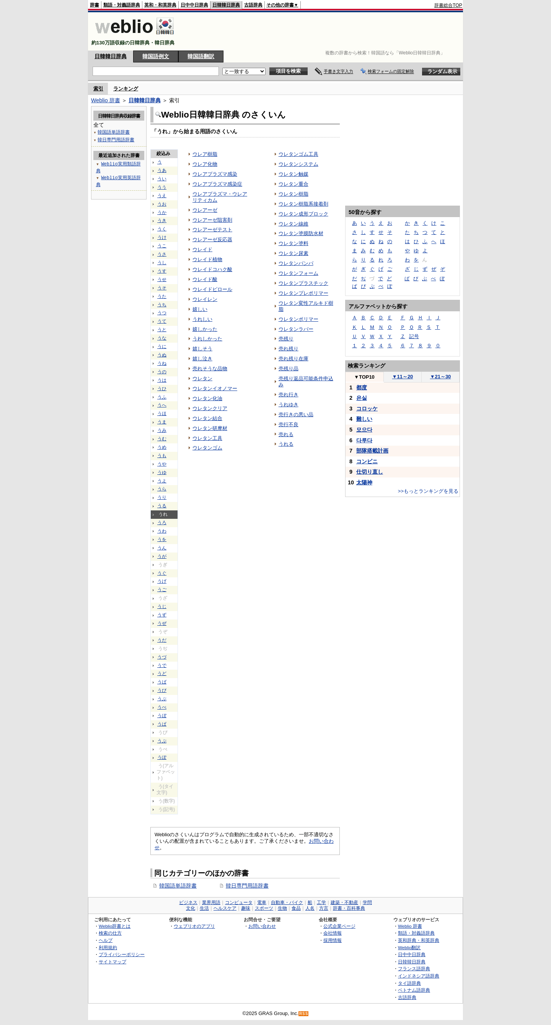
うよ (161, 481)
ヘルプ (105, 940)
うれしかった (207, 339)
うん (161, 548)
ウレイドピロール (212, 289)
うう (161, 187)
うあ (161, 170)
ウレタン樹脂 (293, 194)
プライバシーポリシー (122, 954)
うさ (161, 254)
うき (161, 220)
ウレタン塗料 (293, 243)
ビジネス (188, 902)
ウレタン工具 (207, 438)
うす (161, 271)
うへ (161, 405)
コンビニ (367, 461)
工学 (321, 902)
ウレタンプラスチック (303, 283)
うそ (161, 288)
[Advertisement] (323, 31)
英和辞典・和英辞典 (418, 940)
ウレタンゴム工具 (298, 154)
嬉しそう (202, 348)
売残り (286, 339)
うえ (161, 195)
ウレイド (202, 249)
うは (161, 380)
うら (161, 489)
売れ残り (288, 348)
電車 (261, 902)
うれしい (202, 319)
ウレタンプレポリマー (303, 293)
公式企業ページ (339, 926)
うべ (161, 707)
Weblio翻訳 (409, 947)
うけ (161, 237)
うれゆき (288, 404)
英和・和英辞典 (160, 5)
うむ (161, 438)
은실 (361, 398)
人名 (310, 908)
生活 (204, 908)
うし (161, 262)
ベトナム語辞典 (414, 989)
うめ (161, 447)
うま (161, 422)
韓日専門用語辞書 (247, 886)
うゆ (161, 472)
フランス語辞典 (414, 968)
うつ (161, 313)
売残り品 (288, 368)
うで (161, 665)
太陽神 (364, 482)
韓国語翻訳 (200, 56)
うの (161, 371)
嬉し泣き (202, 358)
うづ (161, 657)
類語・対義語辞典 (121, 5)
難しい (364, 419)
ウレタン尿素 (293, 253)
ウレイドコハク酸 (212, 269)
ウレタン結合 (207, 418)
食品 (296, 908)
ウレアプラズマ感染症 (217, 184)
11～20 (402, 376)
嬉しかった (204, 329)
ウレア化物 (204, 164)
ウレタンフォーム (298, 273)
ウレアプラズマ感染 (214, 174)
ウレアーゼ (204, 210)
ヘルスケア (225, 908)
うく (161, 229)
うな (161, 338)
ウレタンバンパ (296, 263)
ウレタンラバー (296, 329)
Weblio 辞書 (105, 100)
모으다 (364, 430)
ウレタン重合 (293, 184)
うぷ (161, 741)
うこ (161, 245)
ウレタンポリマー (298, 319)
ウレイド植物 (207, 259)
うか (161, 212)
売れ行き (288, 394)
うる (161, 505)
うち (161, 304)
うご (161, 589)
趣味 (245, 908)
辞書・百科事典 (349, 908)
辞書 (94, 5)
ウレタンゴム (207, 448)
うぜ (161, 623)
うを (161, 539)
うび (161, 690)
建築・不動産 (344, 902)
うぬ (161, 355)
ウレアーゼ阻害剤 (212, 220)
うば (161, 682)
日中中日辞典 (194, 5)
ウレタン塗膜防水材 (301, 233)
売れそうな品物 (209, 368)
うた (161, 296)
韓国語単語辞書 (178, 886)
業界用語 (211, 902)
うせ (161, 279)
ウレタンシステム (298, 164)
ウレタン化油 (207, 398)
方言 (323, 908)
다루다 (364, 440)
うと (161, 329)
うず (161, 615)
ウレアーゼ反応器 (212, 239)
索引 (98, 89)
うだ (161, 640)
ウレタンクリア (209, 408)
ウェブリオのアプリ (194, 926)
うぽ (161, 757)
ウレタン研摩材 (209, 428)
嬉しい (199, 309)
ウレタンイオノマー (214, 388)
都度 (361, 387)
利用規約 (108, 947)
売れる (286, 434)
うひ (161, 388)
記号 (414, 336)
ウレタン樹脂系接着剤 (303, 204)
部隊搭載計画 (372, 451)
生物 (282, 908)
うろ (161, 522)
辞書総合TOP (448, 5)
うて (161, 321)
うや (161, 464)
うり (161, 497)
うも (161, 455)
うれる (286, 444)
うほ (161, 413)
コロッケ (367, 408)
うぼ (161, 715)
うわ (161, 531)
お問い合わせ (262, 926)
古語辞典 (253, 5)
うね (161, 363)
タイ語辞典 (409, 983)
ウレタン (202, 378)
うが (161, 556)
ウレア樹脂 (204, 154)
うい (161, 178)
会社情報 (332, 932)
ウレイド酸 (204, 279)
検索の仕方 (110, 932)
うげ (161, 581)
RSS (303, 1014)
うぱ (161, 724)
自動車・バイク (287, 902)
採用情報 (332, 940)
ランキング (125, 89)
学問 (367, 902)
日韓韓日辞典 (226, 5)
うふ (161, 397)
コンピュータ (239, 902)
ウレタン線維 (293, 224)
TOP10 (364, 377)
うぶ (161, 698)
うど (161, 673)
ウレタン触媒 (293, 174)
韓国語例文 (155, 56)
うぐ (161, 573)
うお (161, 204)
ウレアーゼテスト (212, 229)
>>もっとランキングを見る (428, 491)
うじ (161, 606)
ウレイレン (204, 299)
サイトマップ (112, 961)
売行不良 (288, 424)
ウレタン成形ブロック (303, 214)
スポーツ (264, 908)
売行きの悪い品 (296, 414)
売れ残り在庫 (293, 358)
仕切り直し (369, 472)
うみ (161, 430)
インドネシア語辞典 (418, 975)
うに (161, 346)
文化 (190, 908)
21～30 (440, 376)
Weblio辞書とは (114, 926)
